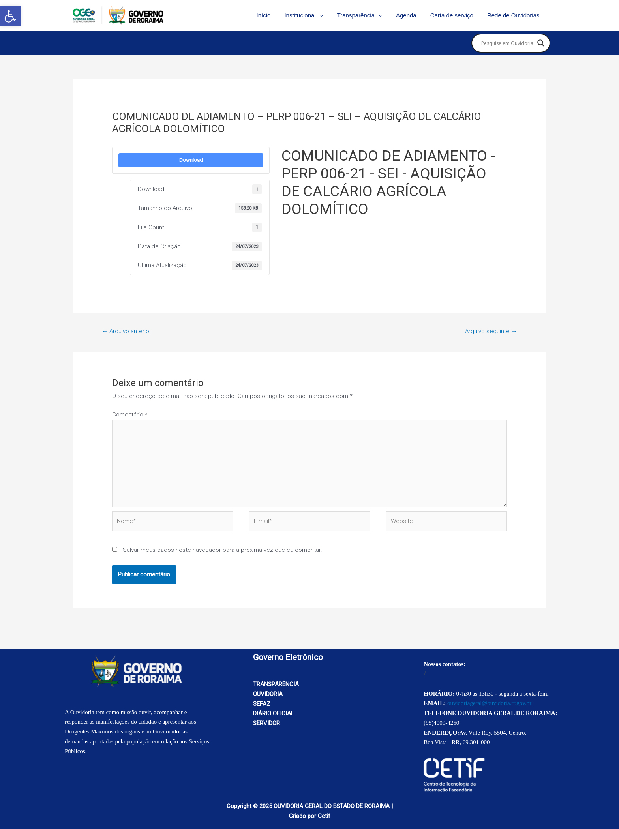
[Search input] (507, 43)
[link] (10, 16)
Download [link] (191, 160)
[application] (328, 15)
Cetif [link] (324, 816)
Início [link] (274, 15)
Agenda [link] (411, 15)
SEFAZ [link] (261, 703)
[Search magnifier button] (540, 43)
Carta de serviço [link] (454, 15)
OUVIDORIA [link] (268, 694)
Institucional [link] (312, 15)
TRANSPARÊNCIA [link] (276, 684)
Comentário (130, 414)
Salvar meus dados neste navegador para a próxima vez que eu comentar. (222, 549)
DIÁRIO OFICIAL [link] (273, 713)
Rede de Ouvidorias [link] (514, 15)
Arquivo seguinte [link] (491, 331)
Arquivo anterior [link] (126, 331)
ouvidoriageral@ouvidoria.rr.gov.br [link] (489, 703)
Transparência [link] (366, 15)
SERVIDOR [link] (266, 723)
